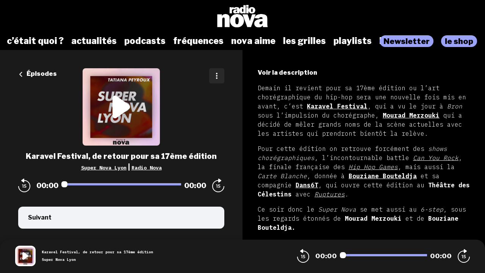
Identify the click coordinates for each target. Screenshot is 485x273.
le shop (459, 41)
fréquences (198, 41)
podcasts (145, 41)
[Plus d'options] (216, 75)
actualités (94, 41)
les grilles (304, 41)
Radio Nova (146, 167)
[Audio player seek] (121, 184)
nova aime (253, 41)
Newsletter (406, 41)
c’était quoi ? (35, 41)
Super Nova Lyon (104, 167)
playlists (352, 41)
